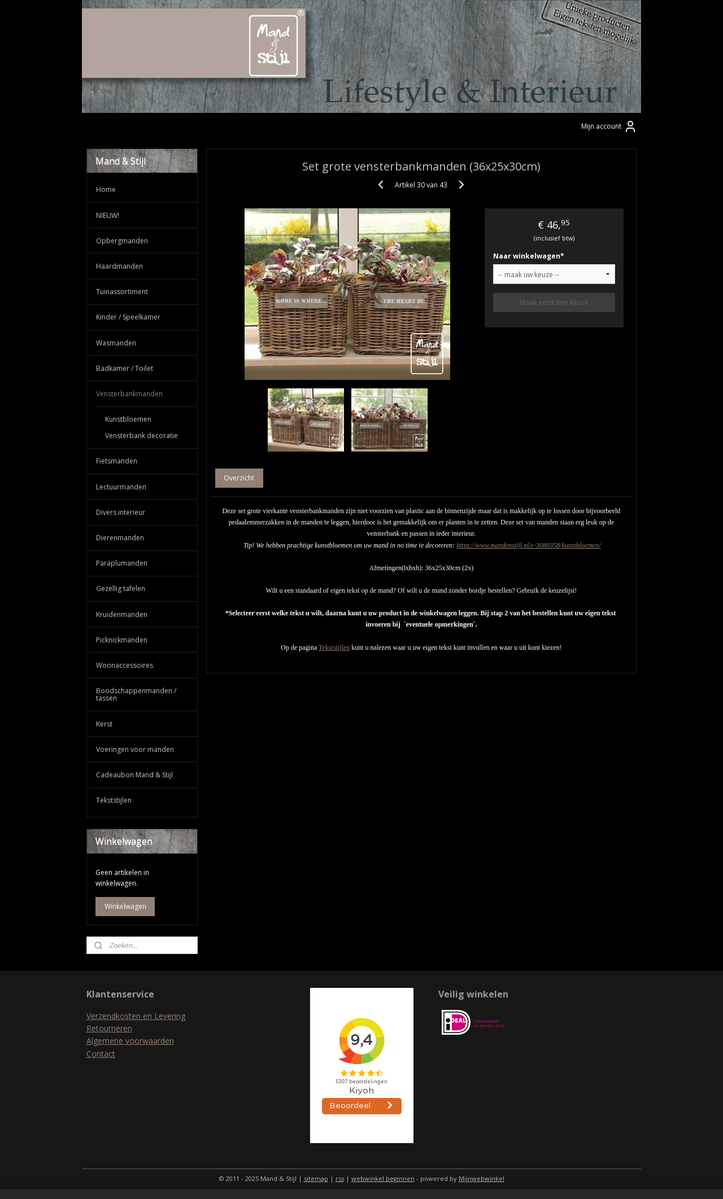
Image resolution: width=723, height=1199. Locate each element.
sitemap (316, 1178)
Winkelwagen (125, 906)
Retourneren (109, 1028)
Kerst (104, 724)
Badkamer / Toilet (124, 368)
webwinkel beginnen (383, 1178)
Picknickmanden (121, 640)
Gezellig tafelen (120, 588)
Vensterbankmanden (129, 394)
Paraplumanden (121, 563)
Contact (100, 1053)
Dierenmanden (120, 537)
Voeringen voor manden (135, 749)
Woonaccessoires (124, 665)
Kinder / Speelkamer (128, 317)
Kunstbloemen (128, 419)
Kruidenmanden (121, 614)
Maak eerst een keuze (554, 302)
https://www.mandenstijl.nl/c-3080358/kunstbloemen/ (528, 545)
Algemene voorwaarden (130, 1040)
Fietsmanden (116, 461)
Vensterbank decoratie (141, 435)
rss (340, 1178)
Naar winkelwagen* (528, 256)
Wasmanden (116, 343)
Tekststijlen (334, 647)
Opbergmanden (122, 241)
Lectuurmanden (121, 487)
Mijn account (609, 126)
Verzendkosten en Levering (135, 1015)
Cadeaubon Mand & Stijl (134, 775)
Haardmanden (119, 266)
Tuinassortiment (122, 291)
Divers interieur (120, 512)
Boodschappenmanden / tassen (136, 694)
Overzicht (239, 478)
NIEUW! (107, 215)
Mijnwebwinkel (481, 1178)
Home (106, 189)
